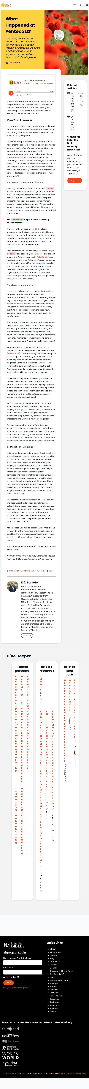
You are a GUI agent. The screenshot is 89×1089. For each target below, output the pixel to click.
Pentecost (18, 219)
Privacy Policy (56, 996)
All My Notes (55, 952)
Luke (12, 254)
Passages (54, 983)
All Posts (27, 635)
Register (24, 987)
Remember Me (11, 977)
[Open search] (81, 5)
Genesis (27, 571)
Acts (11, 571)
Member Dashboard (59, 980)
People (53, 986)
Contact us (55, 961)
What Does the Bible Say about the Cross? (65, 721)
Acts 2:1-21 (34, 229)
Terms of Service (67, 1073)
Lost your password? (11, 988)
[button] (75, 5)
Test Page (54, 1005)
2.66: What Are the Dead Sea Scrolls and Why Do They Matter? (53, 760)
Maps (52, 977)
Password (8, 967)
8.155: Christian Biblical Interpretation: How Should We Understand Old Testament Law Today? (41, 785)
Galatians (18, 571)
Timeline (54, 1008)
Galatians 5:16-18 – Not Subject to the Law (22, 821)
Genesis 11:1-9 (13, 353)
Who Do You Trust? (74, 121)
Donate (53, 968)
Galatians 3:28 (16, 157)
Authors (53, 955)
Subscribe (54, 999)
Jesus (50, 188)
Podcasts (54, 989)
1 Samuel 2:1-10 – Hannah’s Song (16, 815)
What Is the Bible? (70, 695)
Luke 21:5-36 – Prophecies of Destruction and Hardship (16, 723)
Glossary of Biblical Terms (61, 971)
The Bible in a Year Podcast (74, 708)
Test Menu (54, 1002)
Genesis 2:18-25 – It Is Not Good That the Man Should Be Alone (22, 729)
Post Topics (55, 992)
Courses (53, 964)
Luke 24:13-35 (36, 254)
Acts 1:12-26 (42, 257)
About (53, 949)
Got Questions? (57, 974)
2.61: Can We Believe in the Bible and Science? (47, 749)
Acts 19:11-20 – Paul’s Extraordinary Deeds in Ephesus (28, 722)
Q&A (51, 571)
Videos (53, 1011)
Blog (52, 958)
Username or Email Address (17, 958)
